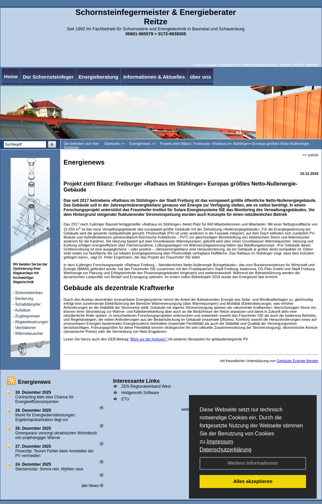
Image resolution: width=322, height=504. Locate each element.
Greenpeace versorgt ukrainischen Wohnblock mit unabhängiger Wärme (56, 435)
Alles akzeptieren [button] (252, 481)
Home (11, 76)
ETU (125, 399)
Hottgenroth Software (140, 392)
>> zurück (310, 155)
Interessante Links (136, 381)
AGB (298, 65)
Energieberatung (98, 77)
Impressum (220, 441)
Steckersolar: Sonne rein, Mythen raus (49, 469)
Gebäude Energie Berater (297, 361)
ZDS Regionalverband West (146, 386)
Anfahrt (285, 65)
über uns (200, 77)
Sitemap (311, 65)
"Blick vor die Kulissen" (148, 339)
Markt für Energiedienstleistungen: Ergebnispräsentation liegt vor (45, 417)
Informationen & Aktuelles (154, 77)
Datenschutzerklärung (225, 449)
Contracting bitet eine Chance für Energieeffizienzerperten (44, 399)
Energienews (34, 382)
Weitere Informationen (253, 463)
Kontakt (210, 65)
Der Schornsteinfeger (48, 77)
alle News (92, 485)
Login (196, 65)
